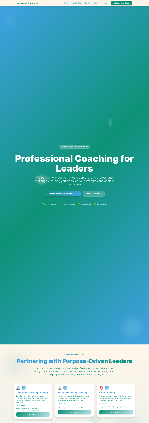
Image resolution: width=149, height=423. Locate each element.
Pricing (96, 3)
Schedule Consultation (121, 3)
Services (88, 3)
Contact (105, 3)
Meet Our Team (76, 3)
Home (66, 3)
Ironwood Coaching (27, 3)
